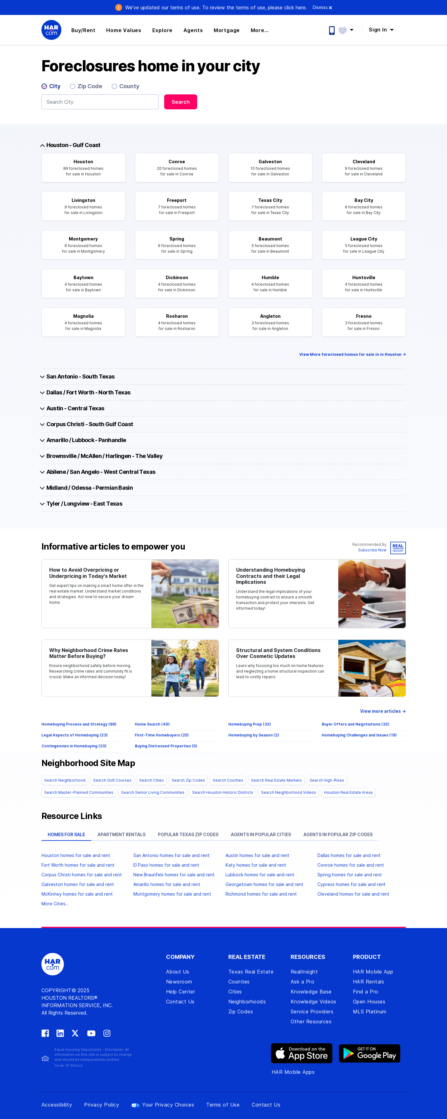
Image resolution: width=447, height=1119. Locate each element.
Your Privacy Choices (162, 1105)
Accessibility (56, 1105)
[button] (349, 30)
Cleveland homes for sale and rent (353, 894)
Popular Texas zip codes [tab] (188, 834)
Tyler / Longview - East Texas (84, 503)
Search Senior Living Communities (152, 792)
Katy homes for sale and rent (256, 865)
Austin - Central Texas (75, 408)
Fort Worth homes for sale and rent (78, 865)
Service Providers (312, 1011)
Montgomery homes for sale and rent (172, 894)
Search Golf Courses (112, 780)
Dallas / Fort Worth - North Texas (88, 392)
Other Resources (311, 1021)
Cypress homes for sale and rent (351, 884)
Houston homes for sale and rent (75, 855)
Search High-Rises (327, 780)
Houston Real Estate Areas (348, 792)
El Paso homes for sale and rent (166, 865)
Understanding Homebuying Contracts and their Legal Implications (270, 576)
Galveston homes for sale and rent (77, 884)
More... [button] (260, 30)
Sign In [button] (378, 29)
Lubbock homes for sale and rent (260, 874)
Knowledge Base (311, 991)
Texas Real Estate (251, 972)
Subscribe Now (372, 550)
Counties (239, 982)
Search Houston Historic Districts (222, 792)
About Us (177, 972)
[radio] (53, 88)
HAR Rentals (368, 982)
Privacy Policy (101, 1105)
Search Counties (228, 780)
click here (295, 7)
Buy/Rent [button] (83, 30)
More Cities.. (54, 903)
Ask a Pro (303, 982)
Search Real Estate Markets (276, 780)
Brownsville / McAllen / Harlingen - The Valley (104, 456)
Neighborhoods (247, 1001)
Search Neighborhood (64, 780)
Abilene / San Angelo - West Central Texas (100, 472)
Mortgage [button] (227, 30)
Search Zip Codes (188, 780)
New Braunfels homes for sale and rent (174, 874)
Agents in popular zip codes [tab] (338, 834)
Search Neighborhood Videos (288, 792)
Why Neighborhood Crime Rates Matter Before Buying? (88, 653)
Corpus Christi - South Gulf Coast (89, 424)
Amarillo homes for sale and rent (166, 884)
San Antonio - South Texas (80, 376)
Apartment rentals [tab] (121, 834)
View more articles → (383, 711)
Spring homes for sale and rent (349, 874)
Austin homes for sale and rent (257, 855)
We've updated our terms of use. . (216, 7)
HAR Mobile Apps (293, 1072)
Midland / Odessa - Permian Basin (89, 487)
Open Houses (369, 1001)
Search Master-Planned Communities (78, 792)
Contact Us (180, 1001)
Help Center (180, 991)
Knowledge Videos (313, 1001)
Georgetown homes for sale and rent (264, 884)
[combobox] (100, 101)
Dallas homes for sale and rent (349, 855)
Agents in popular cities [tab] (261, 834)
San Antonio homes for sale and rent (171, 855)
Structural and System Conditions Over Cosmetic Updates (278, 653)
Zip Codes (240, 1011)
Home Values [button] (123, 30)
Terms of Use (223, 1105)
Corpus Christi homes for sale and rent (81, 874)
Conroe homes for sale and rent (350, 865)
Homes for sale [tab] (66, 834)
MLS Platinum (370, 1011)
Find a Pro (365, 991)
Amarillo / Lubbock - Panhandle (86, 440)
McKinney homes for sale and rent (77, 894)
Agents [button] (193, 30)
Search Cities (151, 780)
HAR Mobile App (373, 972)
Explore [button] (162, 30)
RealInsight (304, 972)
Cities (235, 991)
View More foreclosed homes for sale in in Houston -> (352, 354)
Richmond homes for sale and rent (261, 894)
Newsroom (179, 982)
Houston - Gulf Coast (73, 145)
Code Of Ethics (69, 1065)
